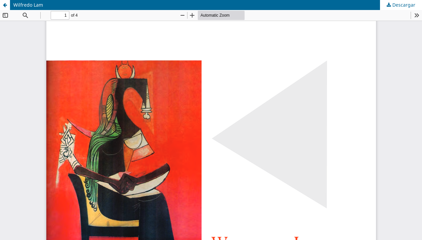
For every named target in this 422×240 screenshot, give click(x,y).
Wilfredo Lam (28, 5)
